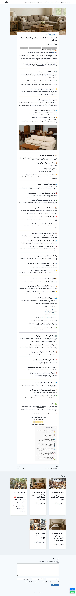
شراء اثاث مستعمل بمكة (50, 309)
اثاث (53, 52)
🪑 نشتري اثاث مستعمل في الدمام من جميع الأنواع (46, 458)
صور (52, 168)
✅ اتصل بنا (53, 459)
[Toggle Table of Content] (55, 427)
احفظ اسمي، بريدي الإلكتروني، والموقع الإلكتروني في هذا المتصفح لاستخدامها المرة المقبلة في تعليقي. (40, 581)
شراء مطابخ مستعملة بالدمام (48, 49)
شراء (55, 52)
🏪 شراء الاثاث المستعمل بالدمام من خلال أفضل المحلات (46, 430)
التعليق (57, 562)
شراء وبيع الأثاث (51, 34)
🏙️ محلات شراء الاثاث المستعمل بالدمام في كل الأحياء (46, 443)
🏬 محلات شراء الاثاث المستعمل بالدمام (48, 441)
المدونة (26, 2)
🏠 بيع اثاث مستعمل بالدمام (50, 434)
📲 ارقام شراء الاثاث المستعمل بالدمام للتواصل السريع (46, 445)
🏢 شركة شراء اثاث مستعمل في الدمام (48, 452)
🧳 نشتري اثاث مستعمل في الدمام (49, 457)
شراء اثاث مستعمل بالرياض (50, 311)
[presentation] (57, 483)
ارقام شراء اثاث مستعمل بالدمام (51, 47)
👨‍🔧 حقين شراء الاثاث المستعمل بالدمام (48, 446)
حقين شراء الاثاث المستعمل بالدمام (35, 47)
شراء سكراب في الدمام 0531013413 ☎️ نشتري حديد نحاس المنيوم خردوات (19, 497)
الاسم (57, 578)
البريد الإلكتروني (41, 578)
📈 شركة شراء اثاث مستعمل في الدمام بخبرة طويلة (46, 453)
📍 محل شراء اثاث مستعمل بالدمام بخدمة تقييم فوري (46, 440)
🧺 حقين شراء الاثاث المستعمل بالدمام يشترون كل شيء (46, 448)
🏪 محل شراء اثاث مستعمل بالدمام (49, 439)
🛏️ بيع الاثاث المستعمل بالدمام (50, 436)
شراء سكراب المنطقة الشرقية (19, 508)
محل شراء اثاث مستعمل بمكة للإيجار (49, 467)
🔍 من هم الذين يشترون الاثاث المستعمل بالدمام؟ (47, 450)
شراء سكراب (21, 506)
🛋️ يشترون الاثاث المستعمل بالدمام (49, 449)
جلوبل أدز (44, 317)
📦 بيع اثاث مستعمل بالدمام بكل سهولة (49, 435)
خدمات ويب (49, 317)
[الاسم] (52, 579)
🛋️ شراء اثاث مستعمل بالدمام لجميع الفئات (48, 432)
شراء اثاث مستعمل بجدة (50, 312)
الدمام (43, 47)
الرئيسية (68, 2)
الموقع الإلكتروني (26, 578)
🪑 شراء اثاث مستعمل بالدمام (50, 431)
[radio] (42, 422)
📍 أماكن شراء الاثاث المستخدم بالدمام (48, 454)
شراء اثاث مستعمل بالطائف (50, 313)
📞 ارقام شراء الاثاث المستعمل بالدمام (48, 444)
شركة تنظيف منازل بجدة (27, 467)
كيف (54, 174)
